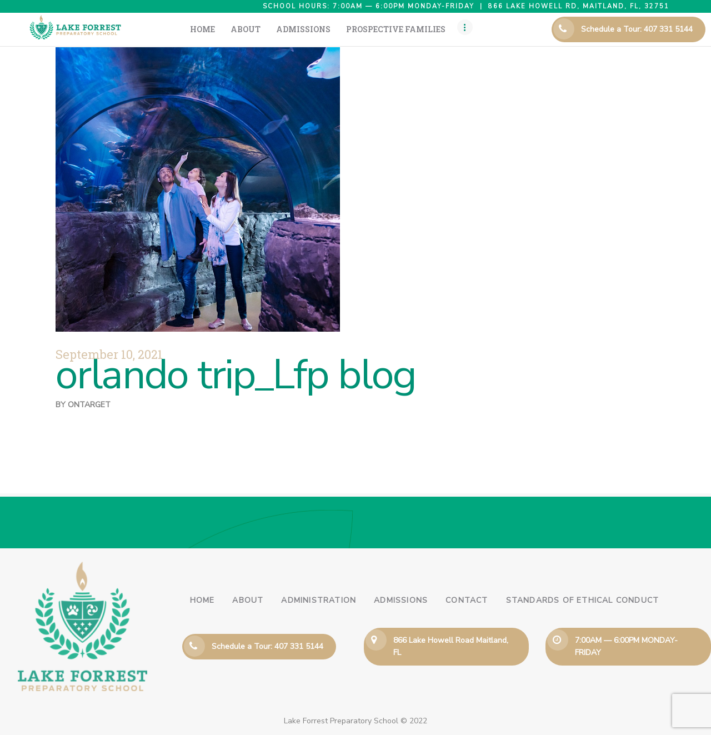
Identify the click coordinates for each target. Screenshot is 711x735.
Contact (466, 600)
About (247, 600)
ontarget (89, 404)
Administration (318, 600)
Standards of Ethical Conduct (582, 600)
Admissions (401, 600)
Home (202, 600)
